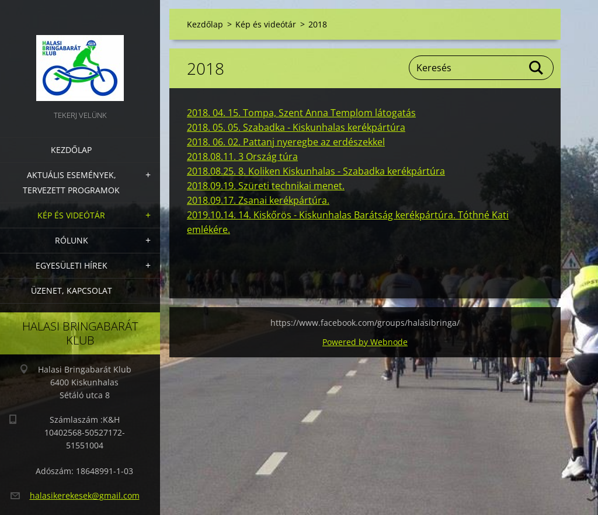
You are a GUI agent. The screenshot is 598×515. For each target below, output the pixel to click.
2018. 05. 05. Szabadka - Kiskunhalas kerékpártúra (296, 127)
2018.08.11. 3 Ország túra (242, 156)
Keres (536, 67)
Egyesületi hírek (71, 265)
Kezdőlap (71, 149)
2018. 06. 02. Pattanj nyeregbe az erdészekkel (286, 141)
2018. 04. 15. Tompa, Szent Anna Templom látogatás (301, 112)
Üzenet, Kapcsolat (71, 290)
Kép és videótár (71, 215)
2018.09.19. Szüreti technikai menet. (266, 185)
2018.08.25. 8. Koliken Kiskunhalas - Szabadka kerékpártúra (316, 171)
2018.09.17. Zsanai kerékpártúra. (258, 200)
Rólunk (71, 240)
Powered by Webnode (365, 341)
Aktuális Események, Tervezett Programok (71, 182)
